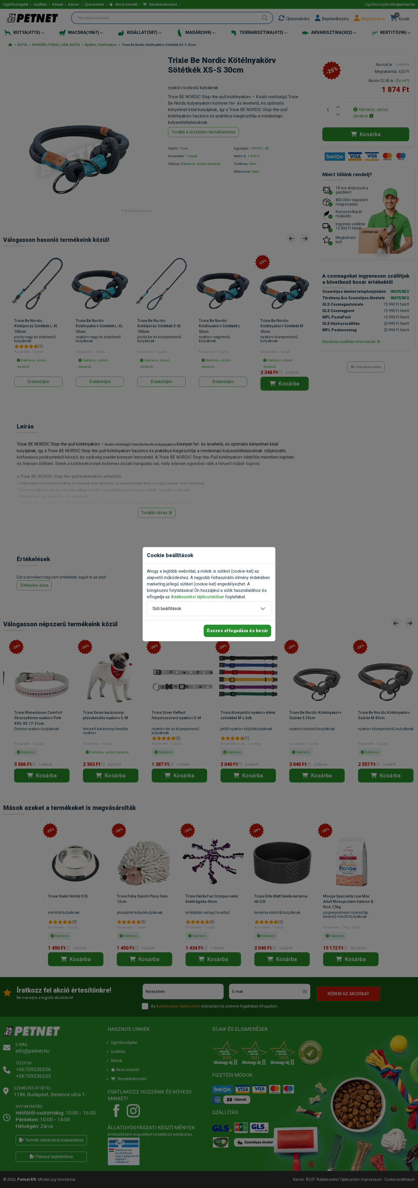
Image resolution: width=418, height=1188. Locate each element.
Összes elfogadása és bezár (237, 630)
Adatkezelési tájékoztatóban (197, 596)
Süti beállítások (166, 608)
